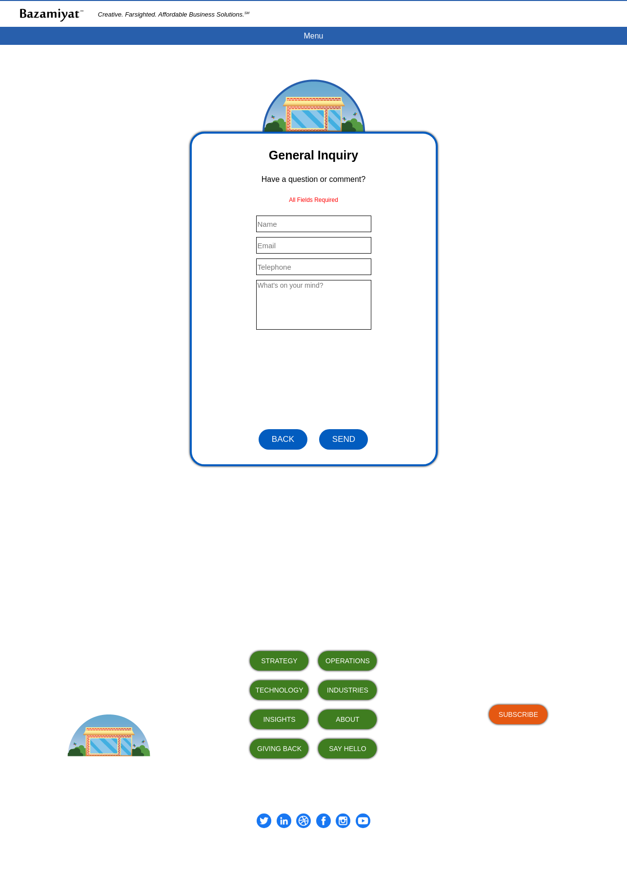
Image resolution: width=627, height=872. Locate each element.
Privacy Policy (333, 848)
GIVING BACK (279, 749)
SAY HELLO (347, 749)
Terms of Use (292, 848)
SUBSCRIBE (518, 714)
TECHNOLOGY (279, 690)
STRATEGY (279, 661)
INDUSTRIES (347, 690)
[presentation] (314, 379)
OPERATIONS (347, 661)
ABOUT (347, 719)
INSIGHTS (279, 719)
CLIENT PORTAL (593, 13)
